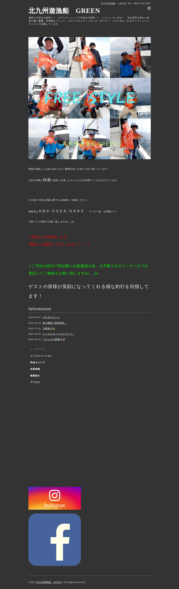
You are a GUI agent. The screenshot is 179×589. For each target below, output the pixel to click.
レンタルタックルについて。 (59, 334)
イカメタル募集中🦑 (54, 339)
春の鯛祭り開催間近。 (55, 323)
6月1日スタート (51, 317)
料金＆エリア (37, 362)
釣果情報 (35, 369)
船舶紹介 (35, 375)
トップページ (37, 349)
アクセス (35, 382)
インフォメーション (41, 356)
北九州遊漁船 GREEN (64, 10)
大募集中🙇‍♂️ (49, 328)
